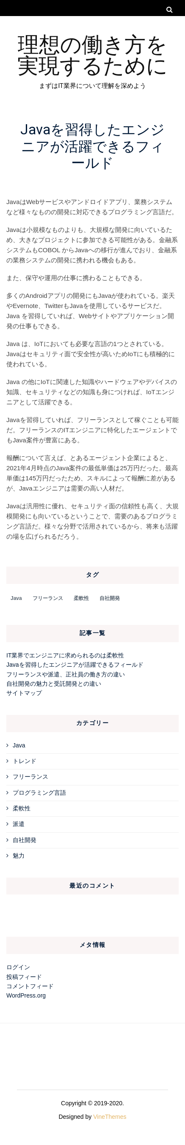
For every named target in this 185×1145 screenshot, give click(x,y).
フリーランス (30, 776)
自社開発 (24, 840)
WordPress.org (26, 995)
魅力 (19, 855)
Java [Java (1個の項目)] (16, 598)
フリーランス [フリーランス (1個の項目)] (48, 598)
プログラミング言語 (39, 792)
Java (19, 745)
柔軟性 (21, 808)
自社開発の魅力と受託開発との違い (53, 683)
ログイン (18, 967)
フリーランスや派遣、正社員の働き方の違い (65, 674)
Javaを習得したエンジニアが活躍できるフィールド (75, 664)
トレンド (24, 761)
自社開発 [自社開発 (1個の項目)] (109, 598)
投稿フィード (24, 976)
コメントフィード (30, 986)
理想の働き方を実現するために (92, 54)
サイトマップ (24, 693)
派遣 (19, 824)
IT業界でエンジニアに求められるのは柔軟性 (65, 655)
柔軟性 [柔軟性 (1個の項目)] (81, 598)
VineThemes (109, 1116)
